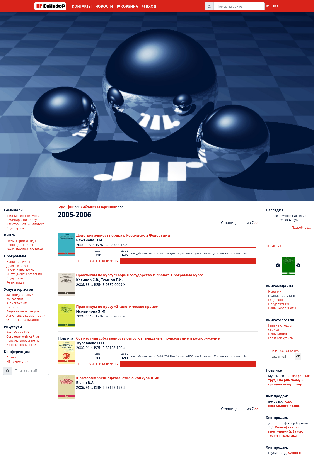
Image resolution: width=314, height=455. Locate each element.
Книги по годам (280, 325)
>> (256, 222)
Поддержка (14, 278)
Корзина (127, 6)
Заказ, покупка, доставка (24, 249)
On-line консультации (22, 319)
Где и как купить (280, 338)
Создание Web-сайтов (22, 336)
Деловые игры (17, 266)
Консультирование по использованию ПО (22, 342)
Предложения (278, 304)
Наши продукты (18, 262)
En (273, 246)
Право (11, 357)
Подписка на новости (285, 351)
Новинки (274, 291)
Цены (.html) (277, 334)
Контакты (82, 6)
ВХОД (149, 6)
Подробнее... (301, 227)
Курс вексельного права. (284, 403)
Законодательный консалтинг (19, 297)
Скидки (273, 330)
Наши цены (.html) (20, 245)
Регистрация (16, 282)
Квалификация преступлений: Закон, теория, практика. (285, 431)
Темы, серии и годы (21, 241)
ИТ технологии (17, 361)
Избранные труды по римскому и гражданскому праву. (289, 380)
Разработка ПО (17, 332)
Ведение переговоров (22, 311)
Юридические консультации (17, 305)
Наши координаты (282, 308)
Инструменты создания (24, 274)
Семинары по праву (21, 220)
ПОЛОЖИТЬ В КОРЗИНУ (98, 261)
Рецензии (275, 300)
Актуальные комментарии (26, 315)
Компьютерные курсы (23, 216)
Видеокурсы (15, 228)
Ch (279, 246)
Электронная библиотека (25, 224)
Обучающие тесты (20, 270)
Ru (267, 246)
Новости (104, 6)
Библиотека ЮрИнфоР (99, 207)
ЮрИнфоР (66, 207)
